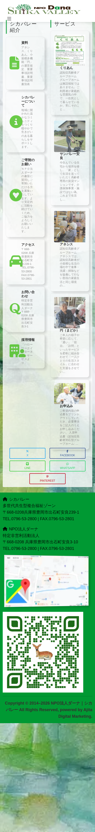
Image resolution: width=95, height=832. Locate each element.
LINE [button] (27, 466)
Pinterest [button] (47, 478)
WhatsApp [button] (67, 466)
